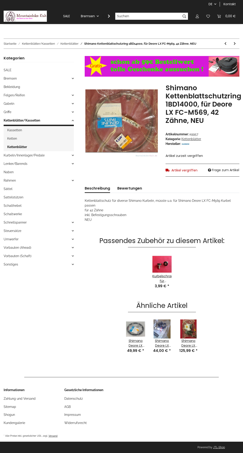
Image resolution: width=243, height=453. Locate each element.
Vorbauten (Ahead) (17, 247)
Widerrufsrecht (75, 423)
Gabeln (9, 103)
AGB (67, 407)
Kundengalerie (14, 423)
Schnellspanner (15, 222)
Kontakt (230, 4)
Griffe (7, 112)
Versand (53, 435)
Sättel (8, 189)
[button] (197, 16)
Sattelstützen (13, 197)
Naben (9, 172)
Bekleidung (12, 87)
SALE (8, 70)
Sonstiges (11, 264)
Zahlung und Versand (20, 398)
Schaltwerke (13, 214)
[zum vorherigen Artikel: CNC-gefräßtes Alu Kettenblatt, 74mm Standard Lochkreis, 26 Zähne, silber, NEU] (225, 44)
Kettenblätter (191, 139)
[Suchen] (148, 16)
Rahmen (10, 180)
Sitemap (10, 407)
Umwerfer (11, 239)
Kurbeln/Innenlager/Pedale (24, 155)
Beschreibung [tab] (97, 188)
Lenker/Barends (15, 164)
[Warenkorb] (226, 16)
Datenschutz (73, 398)
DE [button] (210, 4)
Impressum (72, 414)
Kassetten (14, 130)
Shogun (9, 414)
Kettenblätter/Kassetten (22, 120)
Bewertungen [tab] (129, 188)
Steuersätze (12, 231)
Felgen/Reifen (14, 95)
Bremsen (10, 78)
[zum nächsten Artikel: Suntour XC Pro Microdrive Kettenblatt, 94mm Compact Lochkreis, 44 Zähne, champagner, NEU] (234, 44)
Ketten (12, 138)
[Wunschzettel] (208, 16)
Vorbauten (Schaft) (17, 256)
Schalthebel (13, 205)
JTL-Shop (219, 447)
